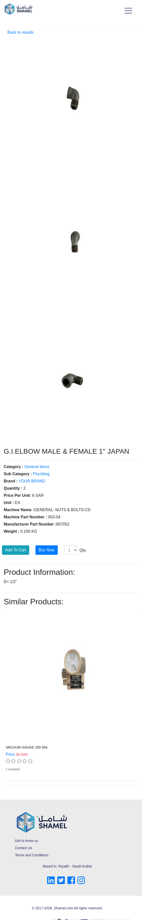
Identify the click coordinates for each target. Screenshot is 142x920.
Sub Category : (18, 474)
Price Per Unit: (17, 495)
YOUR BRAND (32, 481)
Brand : (11, 481)
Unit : (9, 503)
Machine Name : (19, 510)
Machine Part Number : (25, 517)
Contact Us (23, 848)
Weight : (11, 531)
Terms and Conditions (31, 855)
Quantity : (13, 488)
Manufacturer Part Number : (30, 524)
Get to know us (26, 841)
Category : (13, 467)
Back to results (20, 32)
